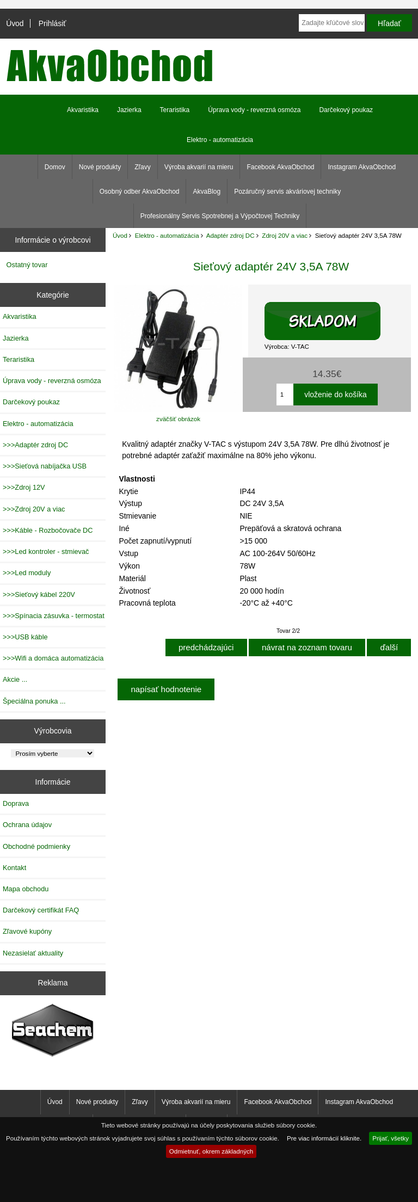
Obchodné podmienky (36, 846)
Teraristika (175, 110)
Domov (55, 167)
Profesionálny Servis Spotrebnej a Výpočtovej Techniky (220, 216)
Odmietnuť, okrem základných (211, 1151)
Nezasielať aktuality (33, 953)
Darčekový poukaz (346, 110)
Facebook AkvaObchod (280, 167)
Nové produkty (100, 167)
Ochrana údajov (27, 825)
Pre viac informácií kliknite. (324, 1138)
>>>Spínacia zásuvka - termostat (53, 616)
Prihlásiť (52, 23)
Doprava (16, 803)
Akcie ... (15, 679)
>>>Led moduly (27, 573)
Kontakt (14, 868)
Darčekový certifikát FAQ (41, 910)
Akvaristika (83, 110)
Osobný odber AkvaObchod (140, 191)
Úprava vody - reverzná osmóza (254, 110)
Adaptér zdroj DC (230, 235)
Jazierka (129, 110)
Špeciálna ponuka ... (34, 701)
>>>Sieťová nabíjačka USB (45, 466)
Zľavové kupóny (27, 931)
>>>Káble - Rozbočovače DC (48, 530)
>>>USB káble (25, 637)
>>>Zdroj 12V (24, 487)
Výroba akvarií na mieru (198, 167)
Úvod (14, 23)
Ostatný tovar (27, 265)
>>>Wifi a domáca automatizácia (53, 658)
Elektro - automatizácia (167, 235)
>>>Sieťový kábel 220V (39, 594)
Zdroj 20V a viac (285, 235)
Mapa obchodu (25, 889)
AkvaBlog (206, 191)
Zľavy (142, 167)
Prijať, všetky (390, 1138)
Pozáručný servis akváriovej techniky (287, 191)
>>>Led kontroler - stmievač (46, 551)
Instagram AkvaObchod (362, 167)
